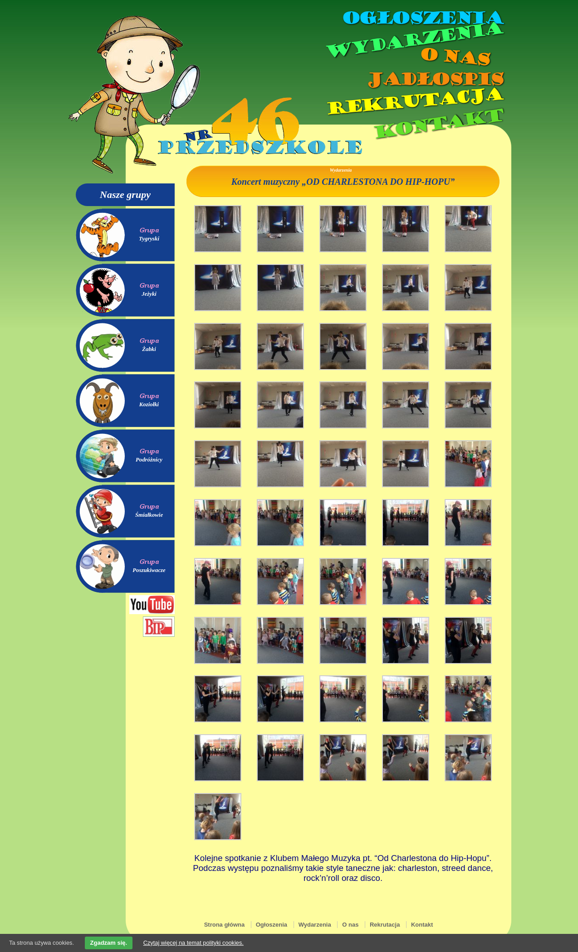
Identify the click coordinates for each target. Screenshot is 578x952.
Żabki (149, 349)
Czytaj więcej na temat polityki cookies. (193, 942)
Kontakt (437, 124)
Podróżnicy (149, 460)
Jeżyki (149, 294)
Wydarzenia (413, 40)
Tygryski (149, 239)
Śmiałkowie (149, 515)
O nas (454, 57)
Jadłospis (434, 79)
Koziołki (149, 404)
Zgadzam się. (108, 942)
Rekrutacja (413, 101)
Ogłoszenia (422, 18)
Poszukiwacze (149, 570)
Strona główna (224, 924)
